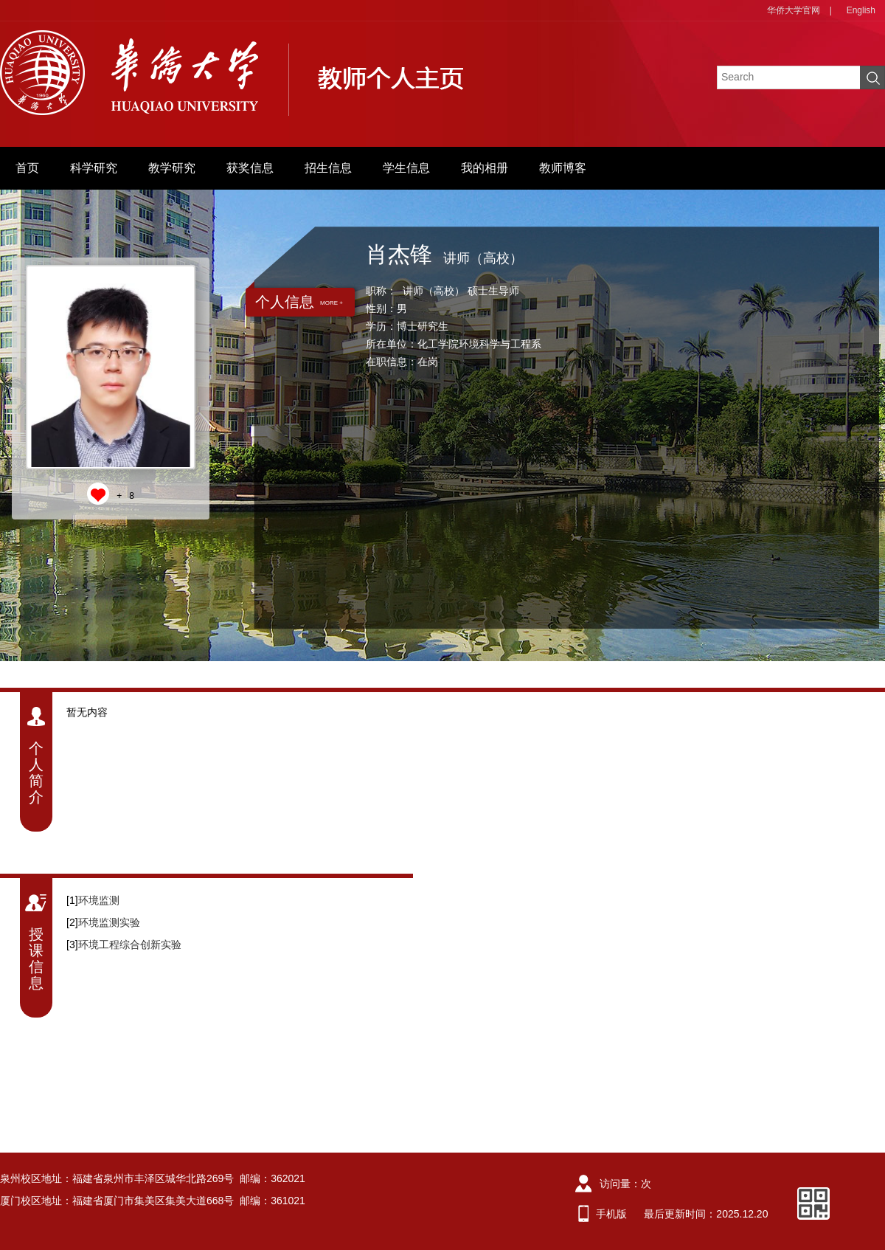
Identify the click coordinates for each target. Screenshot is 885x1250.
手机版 (611, 1214)
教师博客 (562, 168)
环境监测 (98, 900)
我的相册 (484, 168)
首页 (27, 168)
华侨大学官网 (793, 10)
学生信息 (406, 168)
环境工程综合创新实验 (129, 944)
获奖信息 (250, 168)
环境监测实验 (109, 922)
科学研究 (93, 168)
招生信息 (328, 168)
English (861, 10)
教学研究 (171, 168)
